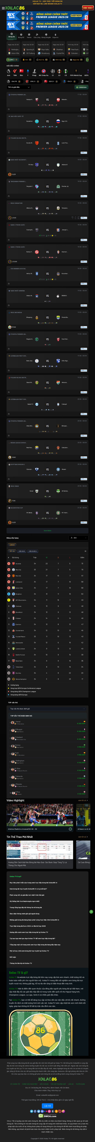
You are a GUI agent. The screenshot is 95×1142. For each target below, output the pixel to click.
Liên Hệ (71, 1084)
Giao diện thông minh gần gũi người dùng (24, 914)
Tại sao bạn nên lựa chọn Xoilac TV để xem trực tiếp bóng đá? (32, 938)
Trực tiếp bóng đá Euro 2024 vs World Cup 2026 (28, 926)
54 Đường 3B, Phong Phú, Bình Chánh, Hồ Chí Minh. (50, 1088)
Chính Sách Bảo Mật (29, 1084)
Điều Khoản (44, 1084)
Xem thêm (47, 531)
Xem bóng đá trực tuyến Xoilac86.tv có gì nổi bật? (28, 889)
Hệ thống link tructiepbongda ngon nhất (24, 901)
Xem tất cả (83, 800)
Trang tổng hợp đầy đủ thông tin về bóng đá (26, 907)
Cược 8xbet (88, 7)
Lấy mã (47, 1106)
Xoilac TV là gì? (15, 876)
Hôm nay (59, 60)
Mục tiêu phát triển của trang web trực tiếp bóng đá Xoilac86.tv (33, 883)
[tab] (12, 36)
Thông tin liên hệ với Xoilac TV (21, 963)
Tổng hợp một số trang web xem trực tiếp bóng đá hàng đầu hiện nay (35, 945)
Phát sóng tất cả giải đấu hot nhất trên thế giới (27, 895)
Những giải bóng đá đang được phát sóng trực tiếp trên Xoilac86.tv (34, 920)
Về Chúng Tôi (15, 1084)
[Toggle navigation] (3, 8)
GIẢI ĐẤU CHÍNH (13, 66)
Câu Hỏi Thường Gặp (58, 1084)
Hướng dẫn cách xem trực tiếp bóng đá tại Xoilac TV (29, 932)
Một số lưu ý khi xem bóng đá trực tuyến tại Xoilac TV (29, 951)
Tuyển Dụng (80, 1084)
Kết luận (13, 957)
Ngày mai (76, 60)
